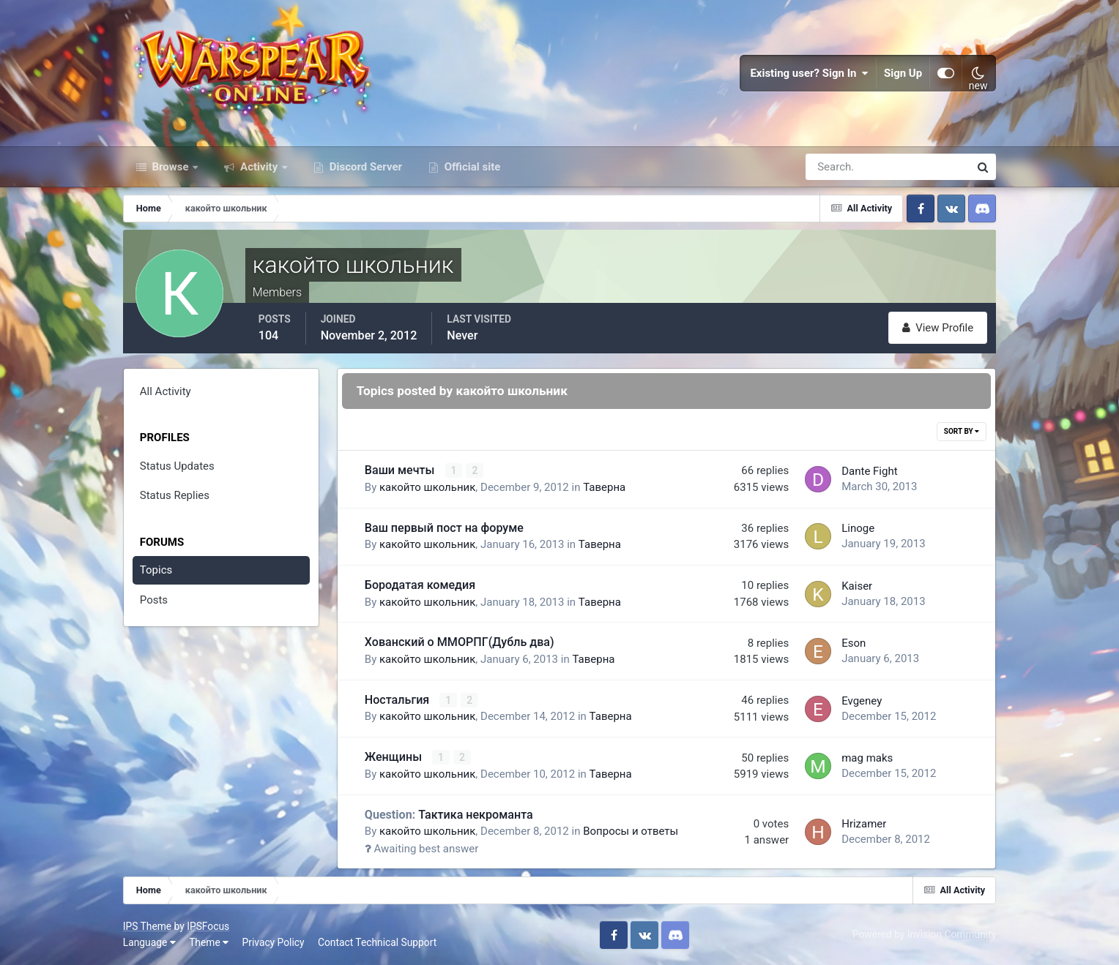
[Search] (837, 167)
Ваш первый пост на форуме (444, 528)
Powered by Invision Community (924, 934)
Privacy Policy (273, 942)
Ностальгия (398, 700)
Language (149, 942)
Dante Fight (869, 471)
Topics (156, 570)
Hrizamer (863, 823)
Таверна (604, 487)
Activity (258, 166)
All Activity (165, 391)
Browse (170, 166)
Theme (208, 942)
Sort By (961, 431)
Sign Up (903, 73)
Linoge (857, 528)
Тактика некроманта (449, 815)
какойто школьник (427, 487)
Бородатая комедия (420, 585)
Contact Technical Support (377, 942)
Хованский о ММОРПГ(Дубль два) (459, 642)
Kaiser (856, 586)
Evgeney (861, 700)
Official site (471, 166)
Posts (154, 600)
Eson (853, 643)
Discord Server (364, 166)
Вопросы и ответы (630, 831)
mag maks (867, 758)
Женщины (395, 757)
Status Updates (177, 466)
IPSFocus (208, 926)
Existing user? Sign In (809, 73)
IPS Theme (147, 926)
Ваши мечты (401, 470)
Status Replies (174, 495)
